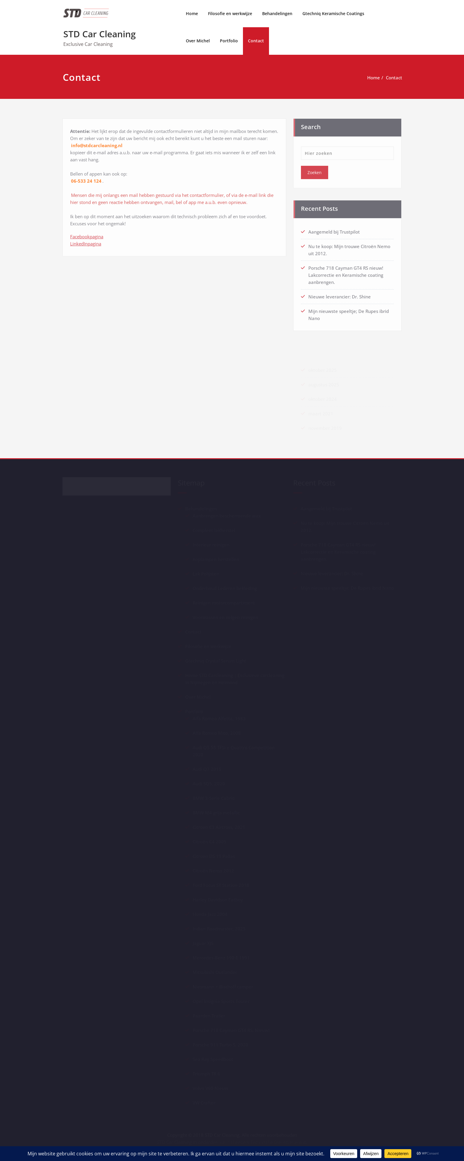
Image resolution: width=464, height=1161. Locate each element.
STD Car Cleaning (99, 34)
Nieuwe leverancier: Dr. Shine (339, 295)
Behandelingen (277, 13)
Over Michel (198, 41)
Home (192, 13)
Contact (256, 41)
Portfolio (229, 41)
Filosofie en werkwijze (230, 13)
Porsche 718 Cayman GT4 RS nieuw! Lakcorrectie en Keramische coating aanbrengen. (345, 273)
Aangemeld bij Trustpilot (334, 230)
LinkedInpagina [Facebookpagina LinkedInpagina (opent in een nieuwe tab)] (85, 242)
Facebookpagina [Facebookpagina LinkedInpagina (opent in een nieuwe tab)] (86, 234)
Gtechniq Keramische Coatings (333, 13)
